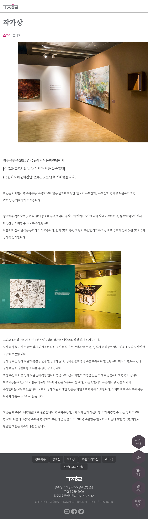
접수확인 (138, 473)
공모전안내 (138, 442)
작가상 (71, 459)
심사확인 (138, 488)
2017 (16, 35)
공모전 (56, 459)
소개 (6, 35)
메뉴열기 (142, 6)
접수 (138, 457)
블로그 (67, 511)
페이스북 (74, 511)
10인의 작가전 (90, 459)
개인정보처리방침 (74, 467)
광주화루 (40, 459)
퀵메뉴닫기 (138, 503)
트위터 (81, 511)
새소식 (109, 459)
